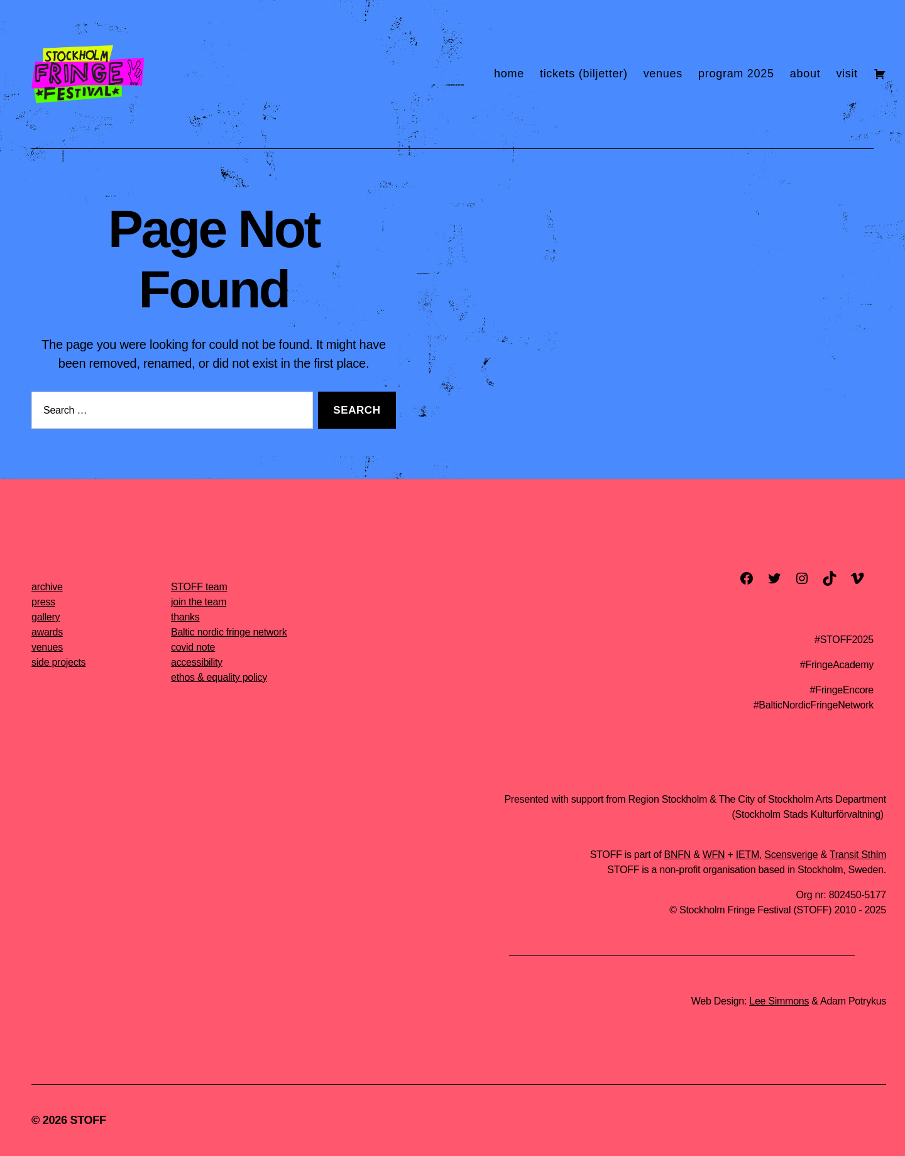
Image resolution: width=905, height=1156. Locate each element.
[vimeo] (857, 578)
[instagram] (802, 578)
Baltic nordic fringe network (229, 632)
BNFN (677, 854)
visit (847, 73)
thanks (185, 617)
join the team (198, 602)
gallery (45, 617)
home (509, 73)
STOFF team (199, 586)
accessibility (196, 662)
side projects (58, 662)
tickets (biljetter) (584, 73)
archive (47, 586)
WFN (714, 854)
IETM (747, 854)
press (43, 602)
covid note (193, 647)
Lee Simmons (779, 1001)
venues (663, 73)
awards (47, 632)
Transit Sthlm (858, 854)
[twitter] (774, 578)
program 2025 (736, 73)
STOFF (88, 1120)
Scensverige (791, 854)
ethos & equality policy (219, 677)
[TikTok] (829, 578)
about (805, 73)
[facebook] (746, 578)
